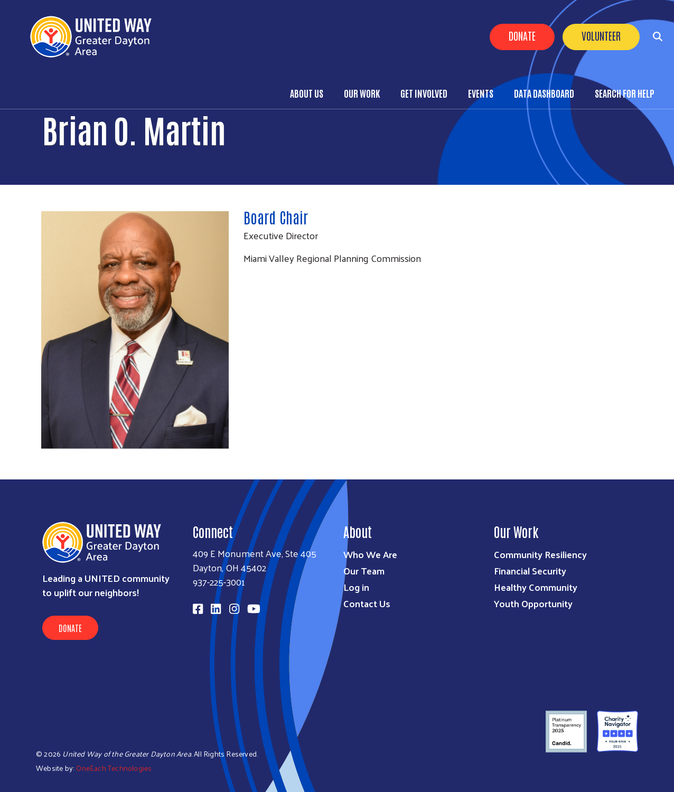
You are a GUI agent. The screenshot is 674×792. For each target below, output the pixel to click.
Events (480, 93)
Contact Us (366, 603)
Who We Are (370, 554)
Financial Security (530, 570)
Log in (356, 587)
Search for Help (624, 93)
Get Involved (423, 93)
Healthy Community (535, 587)
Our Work (362, 93)
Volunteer (601, 35)
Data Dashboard (544, 93)
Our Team (364, 570)
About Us (306, 93)
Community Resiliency (540, 554)
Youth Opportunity (533, 603)
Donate (522, 35)
